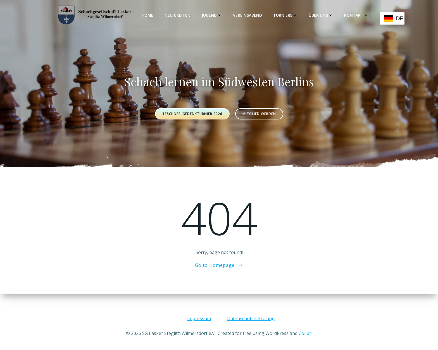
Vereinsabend (247, 15)
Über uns (321, 15)
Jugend (212, 15)
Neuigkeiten (178, 15)
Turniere (285, 15)
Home (148, 15)
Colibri (305, 333)
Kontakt (356, 15)
